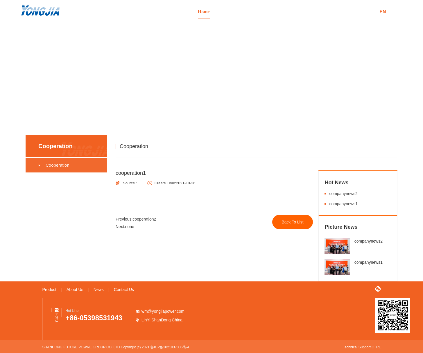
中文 (367, 11)
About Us (261, 11)
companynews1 (343, 203)
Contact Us (317, 11)
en (382, 11)
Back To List (293, 222)
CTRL (376, 347)
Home (204, 11)
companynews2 (343, 193)
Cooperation (359, 146)
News (289, 11)
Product (232, 11)
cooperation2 (144, 219)
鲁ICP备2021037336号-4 (169, 347)
